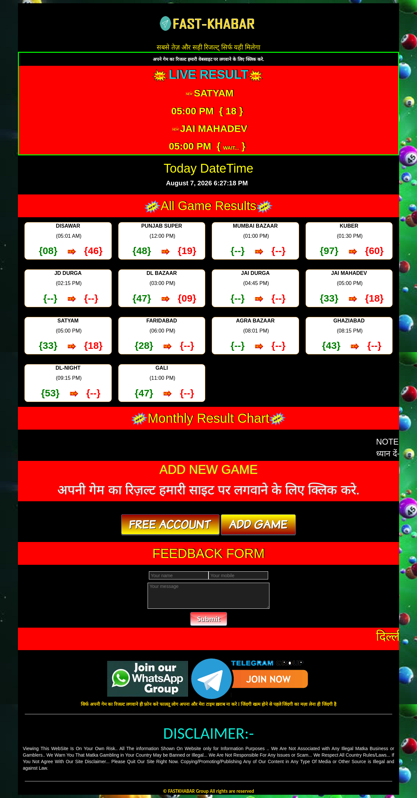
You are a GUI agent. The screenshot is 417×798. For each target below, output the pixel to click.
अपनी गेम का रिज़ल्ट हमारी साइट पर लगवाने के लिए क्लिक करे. (208, 490)
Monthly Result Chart (208, 418)
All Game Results (208, 206)
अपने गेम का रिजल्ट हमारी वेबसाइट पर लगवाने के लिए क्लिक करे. (208, 59)
